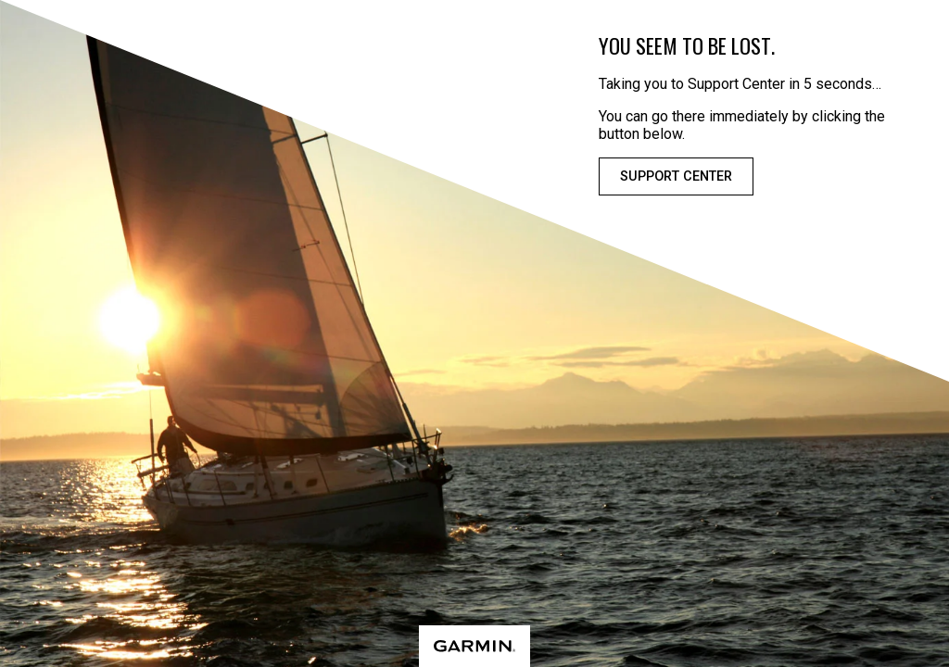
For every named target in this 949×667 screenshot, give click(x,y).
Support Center (676, 176)
